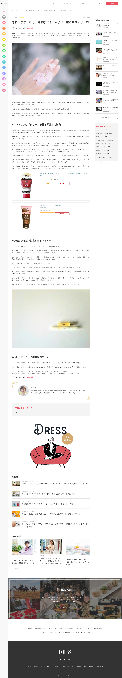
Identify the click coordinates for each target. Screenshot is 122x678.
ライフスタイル (22, 558)
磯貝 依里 (68, 567)
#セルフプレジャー (106, 136)
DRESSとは (91, 666)
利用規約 (36, 666)
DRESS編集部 (25, 481)
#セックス (98, 130)
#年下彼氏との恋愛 (100, 157)
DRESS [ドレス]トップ (18, 10)
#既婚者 (98, 150)
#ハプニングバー (108, 130)
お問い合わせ (100, 666)
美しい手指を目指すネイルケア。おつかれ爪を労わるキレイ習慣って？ (49, 494)
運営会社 (79, 666)
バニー (104, 68)
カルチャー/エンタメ (68, 632)
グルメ (51, 632)
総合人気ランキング (106, 117)
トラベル (57, 632)
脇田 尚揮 (105, 77)
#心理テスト (99, 133)
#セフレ (104, 143)
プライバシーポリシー (45, 666)
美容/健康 (31, 10)
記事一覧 (29, 666)
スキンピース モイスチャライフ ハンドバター (50, 205)
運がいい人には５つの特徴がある (110, 65)
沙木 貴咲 (105, 27)
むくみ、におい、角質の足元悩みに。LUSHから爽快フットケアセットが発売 (51, 514)
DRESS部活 (84, 3)
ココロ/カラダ (43, 632)
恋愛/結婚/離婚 (69, 628)
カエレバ (44, 207)
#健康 (103, 147)
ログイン (101, 3)
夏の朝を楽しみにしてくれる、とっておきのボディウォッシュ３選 (47, 504)
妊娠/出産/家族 (98, 628)
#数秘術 (110, 157)
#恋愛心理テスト (109, 133)
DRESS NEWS (25, 511)
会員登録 (112, 3)
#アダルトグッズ (100, 140)
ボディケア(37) (86, 17)
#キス (97, 136)
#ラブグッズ (110, 140)
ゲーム (89, 632)
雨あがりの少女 (106, 53)
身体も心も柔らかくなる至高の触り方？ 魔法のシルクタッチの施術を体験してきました (55, 484)
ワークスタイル (87, 628)
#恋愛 (97, 143)
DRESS (100, 163)
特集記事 (30, 628)
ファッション (58, 628)
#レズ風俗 (98, 153)
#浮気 (97, 147)
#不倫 (109, 147)
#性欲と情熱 (106, 150)
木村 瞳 (33, 387)
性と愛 (83, 632)
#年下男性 (106, 153)
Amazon (47, 183)
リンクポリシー (56, 666)
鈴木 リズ (105, 103)
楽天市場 (62, 183)
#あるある (111, 143)
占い (77, 632)
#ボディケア (18, 412)
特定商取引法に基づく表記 (68, 666)
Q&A (85, 666)
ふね (23, 501)
